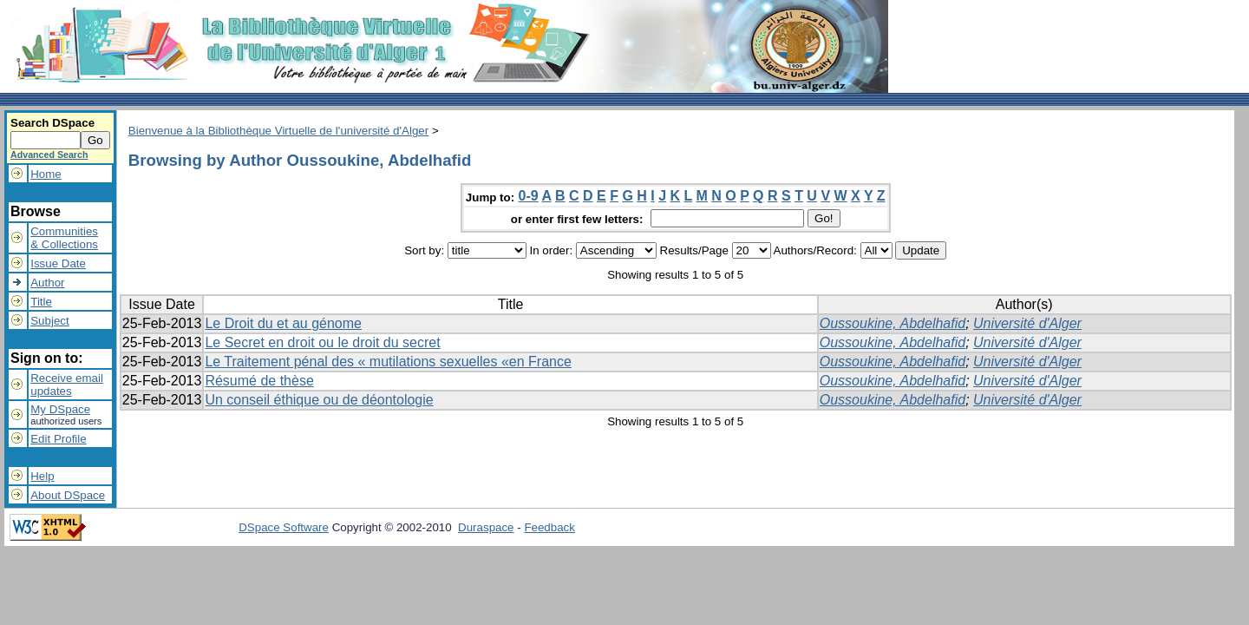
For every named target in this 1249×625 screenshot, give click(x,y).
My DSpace (60, 409)
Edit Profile (58, 438)
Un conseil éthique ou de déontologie (319, 399)
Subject (49, 320)
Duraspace (485, 527)
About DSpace (67, 495)
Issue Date (58, 263)
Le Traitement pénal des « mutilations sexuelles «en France (388, 361)
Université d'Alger (1027, 323)
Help (42, 476)
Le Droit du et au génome (283, 323)
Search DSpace (52, 122)
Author (47, 282)
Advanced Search (49, 154)
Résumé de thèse (259, 380)
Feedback (549, 527)
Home (46, 174)
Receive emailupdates (66, 385)
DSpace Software (284, 527)
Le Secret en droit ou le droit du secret (322, 342)
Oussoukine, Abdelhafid (892, 323)
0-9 (529, 195)
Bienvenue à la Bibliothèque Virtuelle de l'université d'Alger (278, 130)
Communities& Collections (64, 238)
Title (41, 301)
